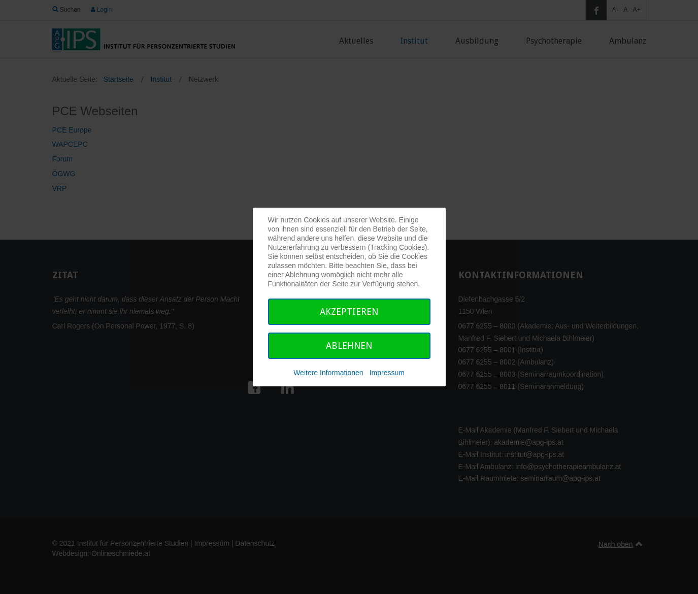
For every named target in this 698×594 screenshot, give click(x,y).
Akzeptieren (349, 311)
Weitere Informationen (328, 373)
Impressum (387, 373)
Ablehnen (349, 345)
